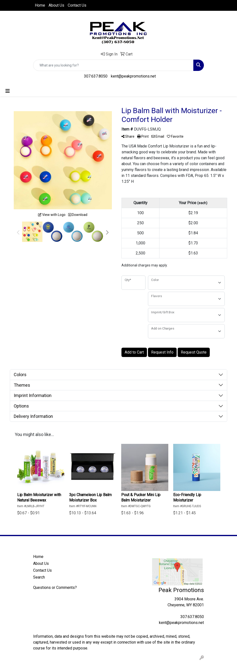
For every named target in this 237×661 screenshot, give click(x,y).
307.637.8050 (95, 76)
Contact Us (77, 5)
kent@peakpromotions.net (133, 76)
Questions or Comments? (55, 587)
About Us (56, 5)
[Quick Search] (113, 65)
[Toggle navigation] (7, 91)
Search (39, 577)
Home (40, 5)
